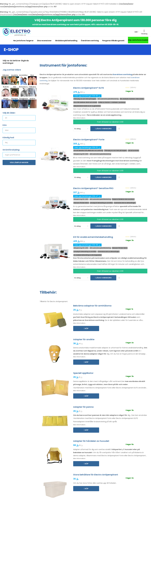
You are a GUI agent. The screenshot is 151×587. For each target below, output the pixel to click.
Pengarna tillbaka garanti (113, 40)
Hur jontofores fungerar (23, 40)
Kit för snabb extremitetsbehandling (93, 237)
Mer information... (79, 118)
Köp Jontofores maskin (138, 40)
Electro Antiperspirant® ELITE (88, 87)
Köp (86, 328)
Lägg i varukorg (104, 128)
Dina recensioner (44, 40)
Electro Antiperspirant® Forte (88, 139)
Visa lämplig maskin (19, 162)
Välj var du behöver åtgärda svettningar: (16, 61)
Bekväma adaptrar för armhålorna (92, 305)
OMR (136, 32)
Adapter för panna (83, 406)
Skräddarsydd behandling (66, 40)
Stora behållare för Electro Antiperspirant (95, 474)
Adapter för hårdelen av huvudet (91, 441)
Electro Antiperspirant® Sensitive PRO (93, 188)
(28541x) (133, 87)
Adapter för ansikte (83, 339)
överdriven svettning (122, 74)
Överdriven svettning (90, 40)
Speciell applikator (83, 373)
